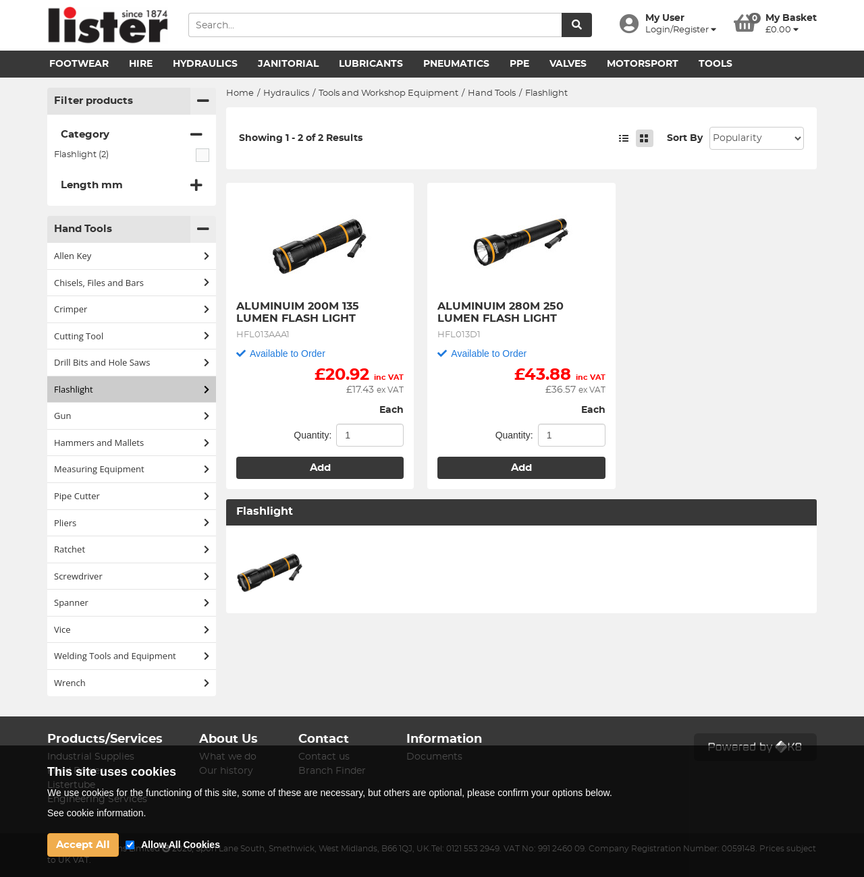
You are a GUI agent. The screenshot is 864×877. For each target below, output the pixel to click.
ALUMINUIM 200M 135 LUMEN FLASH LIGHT (299, 312)
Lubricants (371, 64)
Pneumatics (456, 64)
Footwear (79, 64)
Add (320, 468)
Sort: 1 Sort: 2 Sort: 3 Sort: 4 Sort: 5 (756, 138)
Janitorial (288, 64)
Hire (141, 64)
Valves (568, 64)
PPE (519, 64)
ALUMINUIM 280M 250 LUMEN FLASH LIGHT (502, 312)
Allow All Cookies (180, 844)
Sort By (685, 138)
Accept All (83, 845)
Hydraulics (205, 64)
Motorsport (642, 64)
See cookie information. (96, 813)
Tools (715, 64)
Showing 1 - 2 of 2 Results (300, 138)
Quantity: (312, 435)
